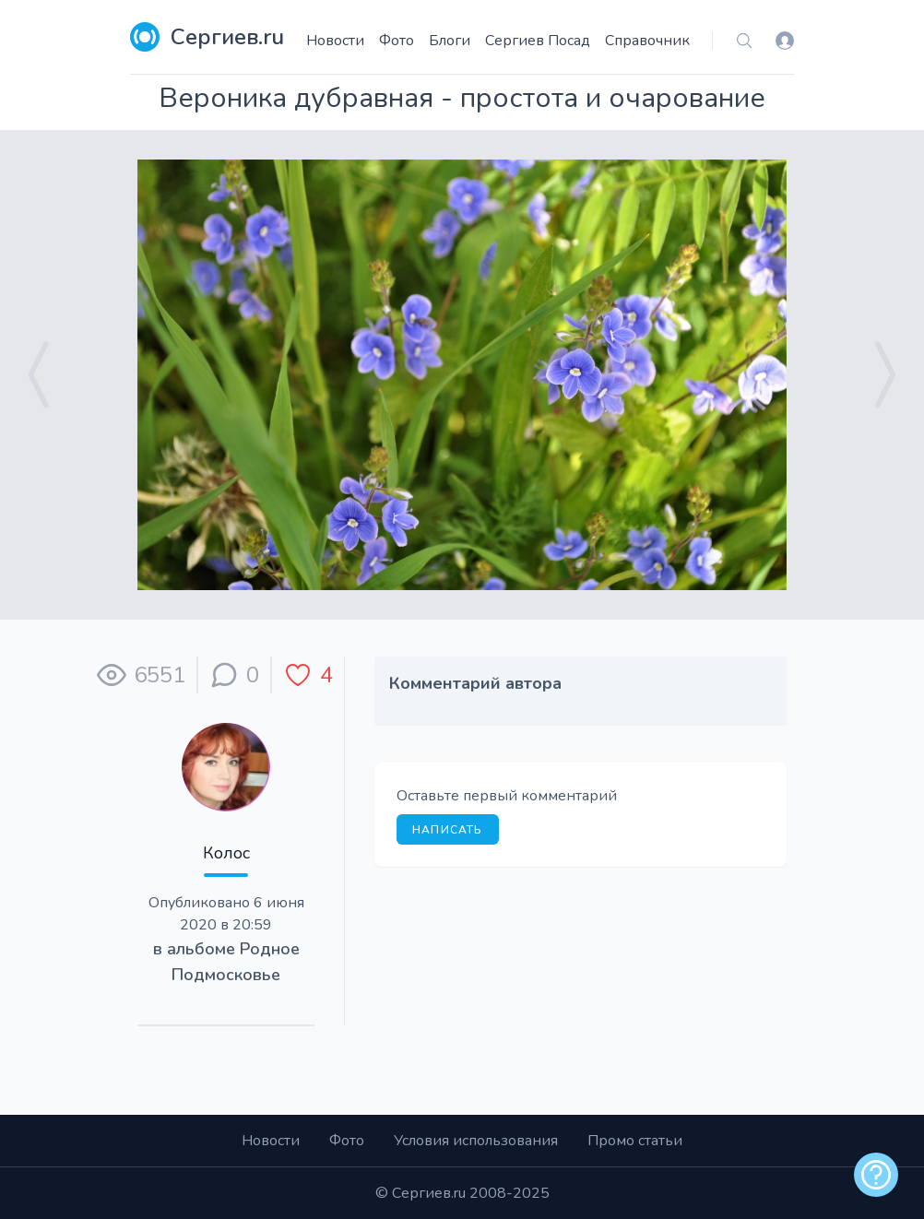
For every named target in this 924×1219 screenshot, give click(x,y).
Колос (226, 853)
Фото (396, 40)
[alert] (876, 1175)
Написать (447, 830)
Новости (335, 40)
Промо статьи (634, 1140)
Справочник (647, 40)
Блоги (449, 40)
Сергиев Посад (537, 40)
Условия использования (476, 1140)
